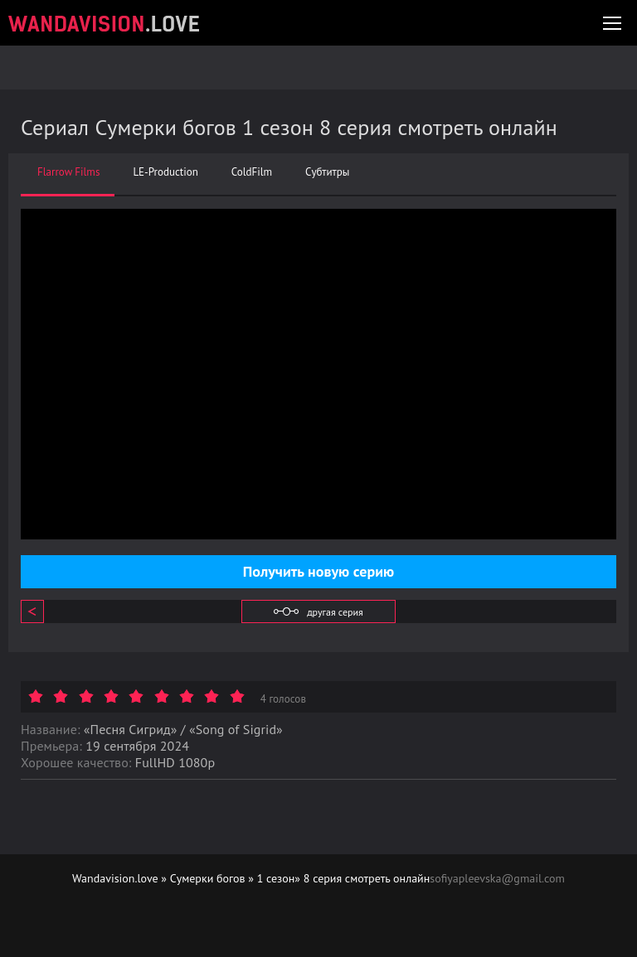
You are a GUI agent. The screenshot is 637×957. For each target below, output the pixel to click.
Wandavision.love (115, 878)
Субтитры (327, 172)
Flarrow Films (68, 172)
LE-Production (165, 172)
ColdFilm (251, 172)
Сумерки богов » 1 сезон (232, 878)
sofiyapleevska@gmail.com (497, 878)
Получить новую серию (318, 571)
